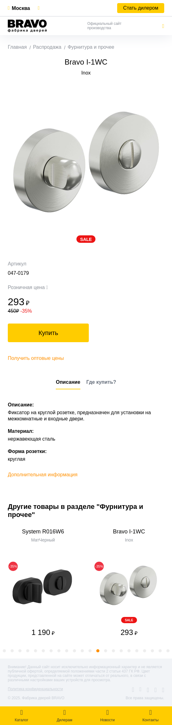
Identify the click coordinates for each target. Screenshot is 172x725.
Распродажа (47, 47)
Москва (21, 8)
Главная (17, 47)
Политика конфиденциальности (35, 689)
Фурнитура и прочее (91, 47)
